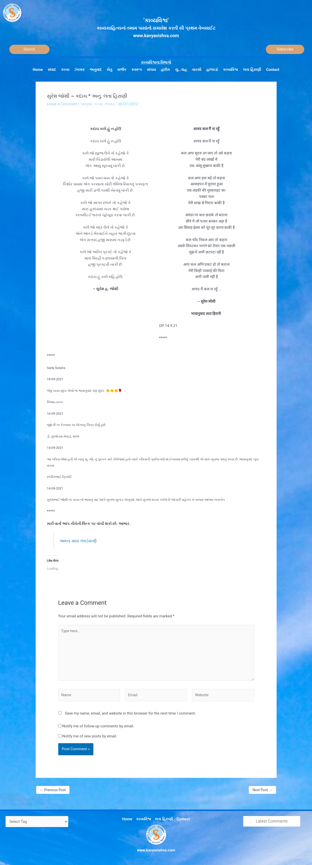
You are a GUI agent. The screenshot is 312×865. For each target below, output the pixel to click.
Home (127, 819)
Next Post (262, 790)
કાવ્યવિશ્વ (143, 819)
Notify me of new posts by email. (89, 736)
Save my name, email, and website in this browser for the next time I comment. (130, 713)
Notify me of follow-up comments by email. (98, 726)
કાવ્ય (98, 104)
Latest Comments (272, 821)
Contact (183, 819)
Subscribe (285, 49)
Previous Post (53, 790)
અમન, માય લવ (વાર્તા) (77, 540)
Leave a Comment (62, 104)
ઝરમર (109, 104)
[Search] (29, 49)
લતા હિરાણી (164, 819)
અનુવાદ (87, 104)
